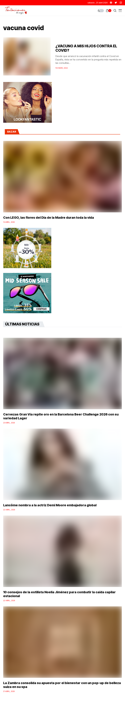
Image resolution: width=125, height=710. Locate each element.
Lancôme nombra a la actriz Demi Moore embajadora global (49, 505)
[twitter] (116, 3)
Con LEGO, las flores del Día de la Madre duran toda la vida (48, 217)
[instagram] (121, 3)
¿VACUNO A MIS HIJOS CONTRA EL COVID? (86, 48)
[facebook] (111, 3)
